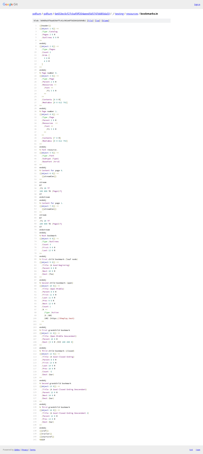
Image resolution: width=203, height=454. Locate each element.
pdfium (36, 13)
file (90, 20)
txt (191, 449)
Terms (33, 449)
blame (105, 20)
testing (119, 13)
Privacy (24, 449)
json (198, 449)
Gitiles (17, 449)
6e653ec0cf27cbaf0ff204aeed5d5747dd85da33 (82, 13)
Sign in (197, 4)
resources (132, 13)
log (97, 20)
